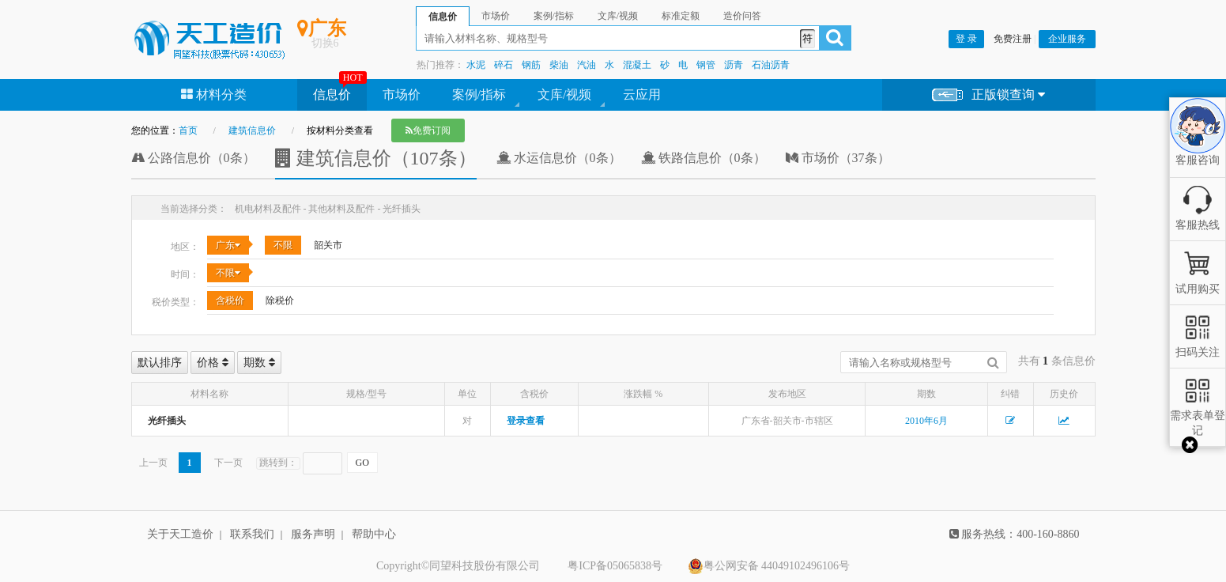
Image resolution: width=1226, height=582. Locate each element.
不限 (282, 245)
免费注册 (1013, 38)
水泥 (475, 64)
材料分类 (214, 94)
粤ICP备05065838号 (615, 566)
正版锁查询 (988, 95)
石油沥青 (771, 64)
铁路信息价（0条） (703, 157)
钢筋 (531, 64)
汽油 (586, 64)
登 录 (966, 38)
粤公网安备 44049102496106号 (769, 566)
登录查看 (526, 420)
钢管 (705, 64)
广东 (228, 245)
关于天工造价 (180, 534)
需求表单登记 (1197, 415)
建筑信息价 (252, 130)
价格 (212, 362)
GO (362, 462)
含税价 (230, 300)
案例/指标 (479, 94)
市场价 (402, 94)
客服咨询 (1197, 147)
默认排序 (160, 362)
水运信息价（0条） (558, 157)
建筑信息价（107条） (376, 158)
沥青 (733, 64)
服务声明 (313, 534)
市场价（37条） (838, 157)
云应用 (642, 94)
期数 (259, 362)
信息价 (332, 94)
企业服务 (1067, 38)
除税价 (280, 300)
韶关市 (328, 245)
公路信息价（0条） (193, 157)
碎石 (503, 64)
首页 (188, 130)
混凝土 (637, 64)
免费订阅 (428, 130)
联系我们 (252, 534)
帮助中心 (374, 534)
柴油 (558, 64)
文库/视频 (564, 94)
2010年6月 (926, 420)
